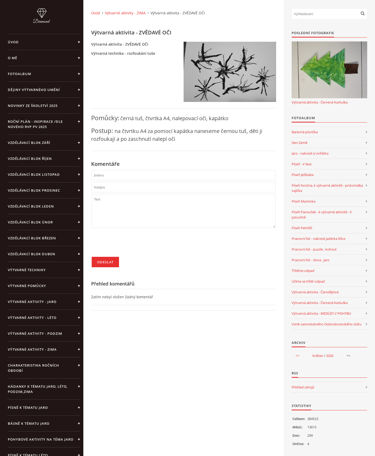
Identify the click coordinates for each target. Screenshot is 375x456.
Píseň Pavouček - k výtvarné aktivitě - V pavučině (322, 215)
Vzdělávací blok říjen (30, 158)
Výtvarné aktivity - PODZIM (35, 333)
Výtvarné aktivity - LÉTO (32, 317)
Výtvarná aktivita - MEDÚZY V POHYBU (321, 313)
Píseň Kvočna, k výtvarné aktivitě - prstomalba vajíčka (327, 188)
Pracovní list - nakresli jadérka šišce (318, 238)
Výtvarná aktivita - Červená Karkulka (320, 102)
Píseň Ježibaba (303, 174)
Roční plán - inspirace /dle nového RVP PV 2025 (35, 124)
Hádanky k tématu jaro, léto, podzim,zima (37, 389)
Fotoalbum (19, 73)
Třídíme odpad (303, 270)
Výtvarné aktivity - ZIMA (32, 349)
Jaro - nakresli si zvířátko (310, 153)
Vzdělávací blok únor (30, 222)
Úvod (13, 42)
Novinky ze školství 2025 (33, 105)
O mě (12, 58)
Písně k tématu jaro (28, 407)
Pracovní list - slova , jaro (310, 260)
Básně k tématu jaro (28, 423)
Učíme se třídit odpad (308, 281)
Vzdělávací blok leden (31, 206)
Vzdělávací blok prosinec (34, 190)
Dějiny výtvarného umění (34, 89)
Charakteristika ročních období (33, 368)
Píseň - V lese (301, 164)
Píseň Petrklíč (302, 228)
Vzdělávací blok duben (31, 254)
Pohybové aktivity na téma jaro (40, 439)
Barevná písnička (305, 132)
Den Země (299, 142)
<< (297, 355)
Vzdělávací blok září (29, 142)
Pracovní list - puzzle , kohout (314, 249)
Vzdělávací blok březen (32, 238)
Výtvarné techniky (27, 269)
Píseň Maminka (303, 201)
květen (317, 355)
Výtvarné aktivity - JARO (32, 301)
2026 (329, 355)
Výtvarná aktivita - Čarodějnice (315, 292)
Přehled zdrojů (303, 387)
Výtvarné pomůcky (27, 285)
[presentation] (131, 244)
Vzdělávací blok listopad (34, 174)
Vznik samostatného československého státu (326, 324)
